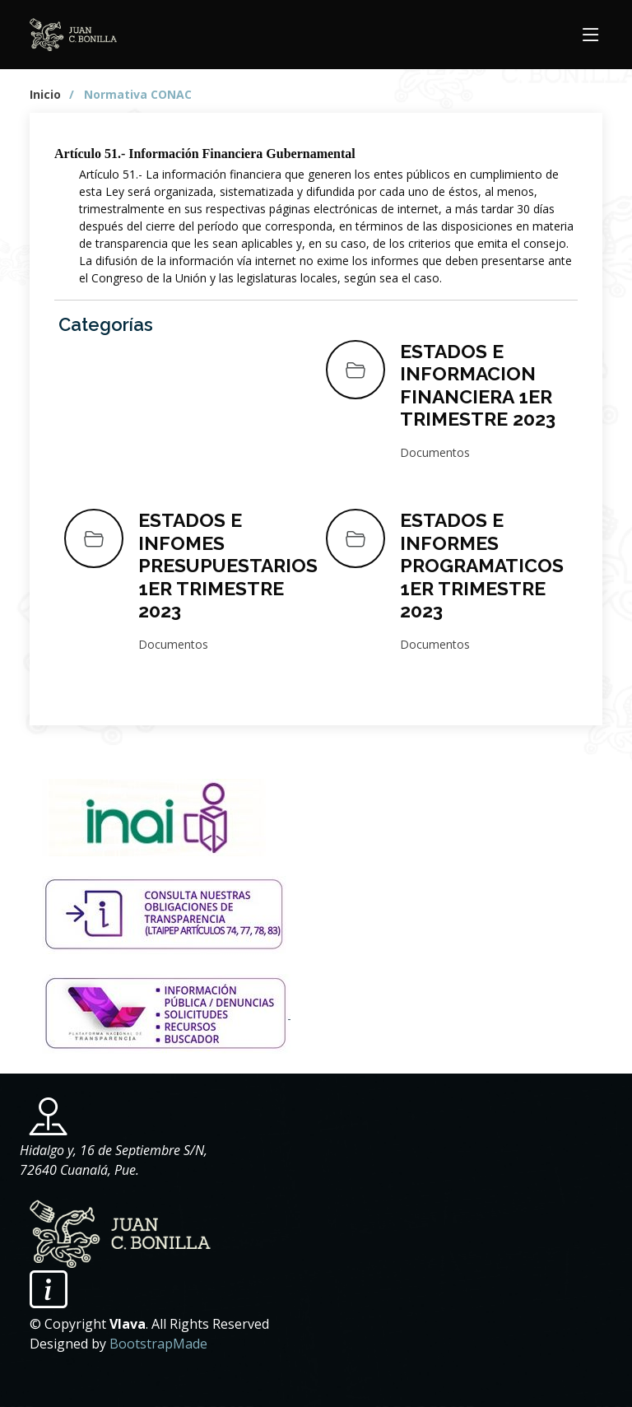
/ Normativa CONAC (130, 94)
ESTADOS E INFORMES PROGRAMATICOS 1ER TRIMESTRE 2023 (482, 565)
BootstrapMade (158, 1344)
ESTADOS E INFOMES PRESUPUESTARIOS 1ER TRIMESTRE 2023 (228, 565)
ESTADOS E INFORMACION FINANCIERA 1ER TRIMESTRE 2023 (477, 385)
